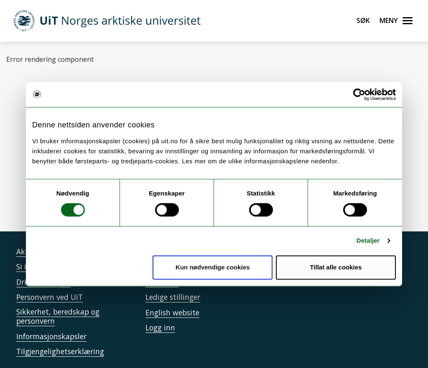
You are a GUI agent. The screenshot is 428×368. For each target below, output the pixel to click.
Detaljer (368, 240)
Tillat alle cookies (336, 267)
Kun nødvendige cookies (213, 267)
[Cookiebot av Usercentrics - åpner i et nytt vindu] (359, 94)
